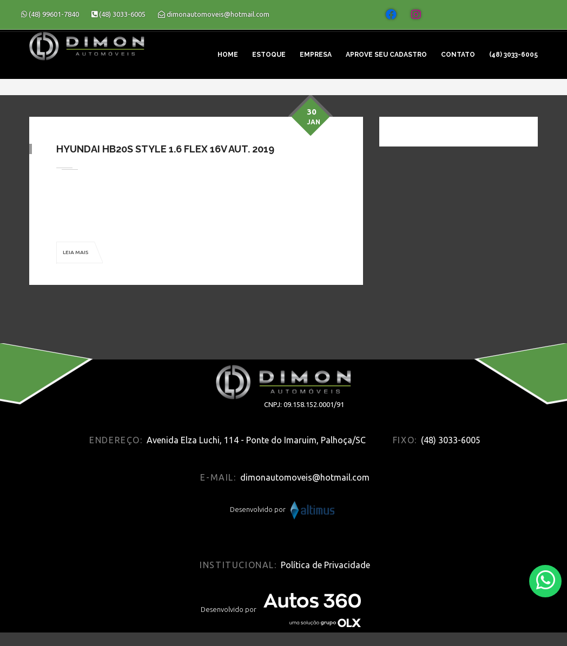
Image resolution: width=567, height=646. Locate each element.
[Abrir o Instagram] (416, 14)
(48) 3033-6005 (513, 54)
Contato (458, 54)
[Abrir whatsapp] (545, 580)
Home (227, 54)
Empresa (316, 54)
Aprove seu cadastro (386, 54)
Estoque (269, 54)
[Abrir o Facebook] (391, 14)
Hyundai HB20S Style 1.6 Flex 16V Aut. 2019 (165, 149)
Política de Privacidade (325, 565)
